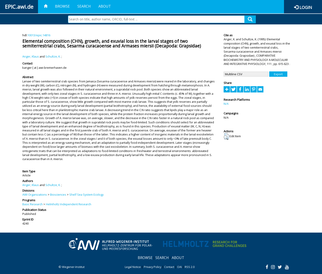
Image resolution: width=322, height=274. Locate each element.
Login (305, 7)
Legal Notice (133, 267)
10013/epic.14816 (38, 35)
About (104, 6)
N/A (226, 104)
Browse (62, 6)
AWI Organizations (34, 195)
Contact (169, 267)
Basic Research (32, 204)
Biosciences (58, 195)
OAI (179, 267)
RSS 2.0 (190, 267)
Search (84, 6)
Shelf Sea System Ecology (86, 195)
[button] (226, 136)
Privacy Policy (152, 267)
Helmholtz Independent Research (68, 204)
